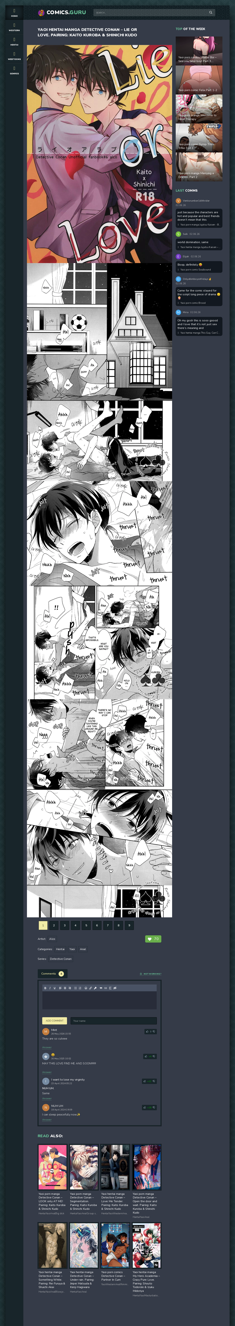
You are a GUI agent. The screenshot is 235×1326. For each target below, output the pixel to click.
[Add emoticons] (86, 988)
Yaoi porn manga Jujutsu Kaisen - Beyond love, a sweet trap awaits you (199, 224)
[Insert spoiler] (110, 988)
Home (14, 12)
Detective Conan (61, 959)
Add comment (54, 1020)
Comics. (66, 12)
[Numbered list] (80, 988)
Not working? (150, 974)
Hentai (14, 41)
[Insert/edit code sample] (105, 988)
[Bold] (45, 988)
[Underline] (54, 988)
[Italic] (50, 988)
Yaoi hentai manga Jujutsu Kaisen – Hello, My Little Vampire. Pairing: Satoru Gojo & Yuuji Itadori (199, 247)
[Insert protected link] (95, 988)
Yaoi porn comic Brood (192, 303)
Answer (47, 1047)
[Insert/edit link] (90, 988)
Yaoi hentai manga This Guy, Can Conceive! (199, 333)
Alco (52, 939)
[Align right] (69, 988)
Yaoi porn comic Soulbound (194, 269)
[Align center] (65, 988)
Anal (83, 949)
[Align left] (60, 988)
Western (14, 27)
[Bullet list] (75, 988)
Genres (14, 70)
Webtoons (14, 56)
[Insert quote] (101, 988)
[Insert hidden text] (115, 988)
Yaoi (72, 949)
